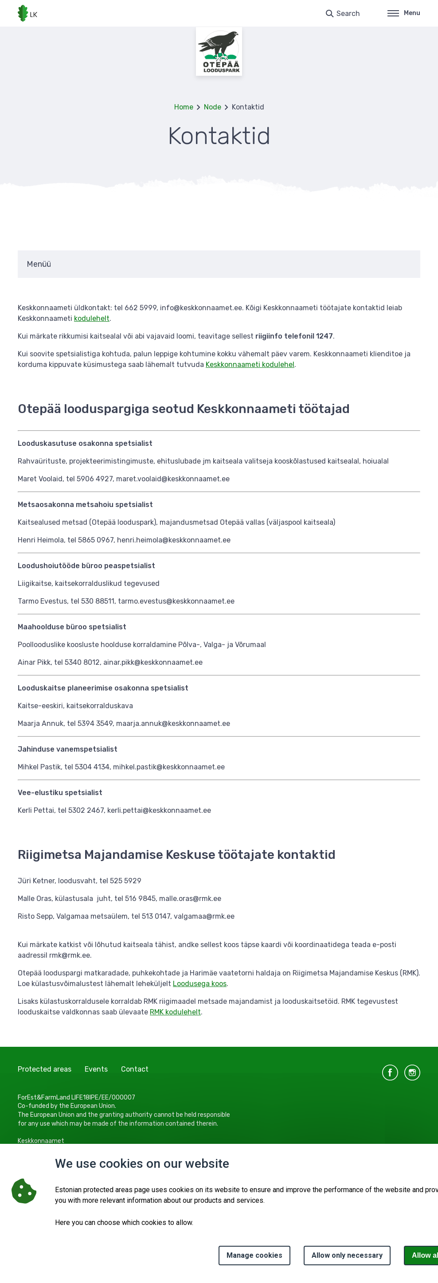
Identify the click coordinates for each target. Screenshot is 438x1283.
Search (348, 13)
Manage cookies (254, 1255)
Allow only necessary (347, 1255)
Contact (135, 1069)
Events (96, 1069)
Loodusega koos (200, 983)
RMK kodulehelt (175, 1012)
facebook (390, 1072)
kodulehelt (92, 318)
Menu (403, 13)
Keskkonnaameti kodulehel (250, 364)
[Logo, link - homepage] (27, 13)
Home (183, 107)
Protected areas (44, 1069)
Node (212, 107)
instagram (412, 1072)
